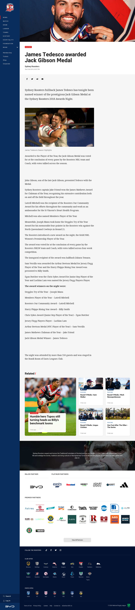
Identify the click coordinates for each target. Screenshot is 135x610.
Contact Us (57, 605)
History (6, 36)
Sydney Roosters (32, 66)
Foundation (8, 43)
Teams (5, 32)
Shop (5, 60)
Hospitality (8, 40)
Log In (6, 601)
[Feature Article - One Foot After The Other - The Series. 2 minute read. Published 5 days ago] (118, 422)
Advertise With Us (67, 605)
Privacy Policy (37, 605)
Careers (46, 605)
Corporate (6, 64)
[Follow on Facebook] (51, 550)
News (5, 17)
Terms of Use (28, 605)
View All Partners (77, 540)
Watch (6, 21)
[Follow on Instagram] (60, 550)
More (10, 47)
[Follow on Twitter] (56, 550)
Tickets (5, 56)
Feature (28, 47)
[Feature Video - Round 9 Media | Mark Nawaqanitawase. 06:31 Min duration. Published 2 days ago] (118, 391)
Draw (5, 25)
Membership (7, 53)
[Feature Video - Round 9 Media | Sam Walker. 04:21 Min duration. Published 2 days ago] (91, 391)
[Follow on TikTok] (46, 550)
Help (51, 605)
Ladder (6, 28)
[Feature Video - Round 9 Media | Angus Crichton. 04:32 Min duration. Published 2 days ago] (91, 422)
